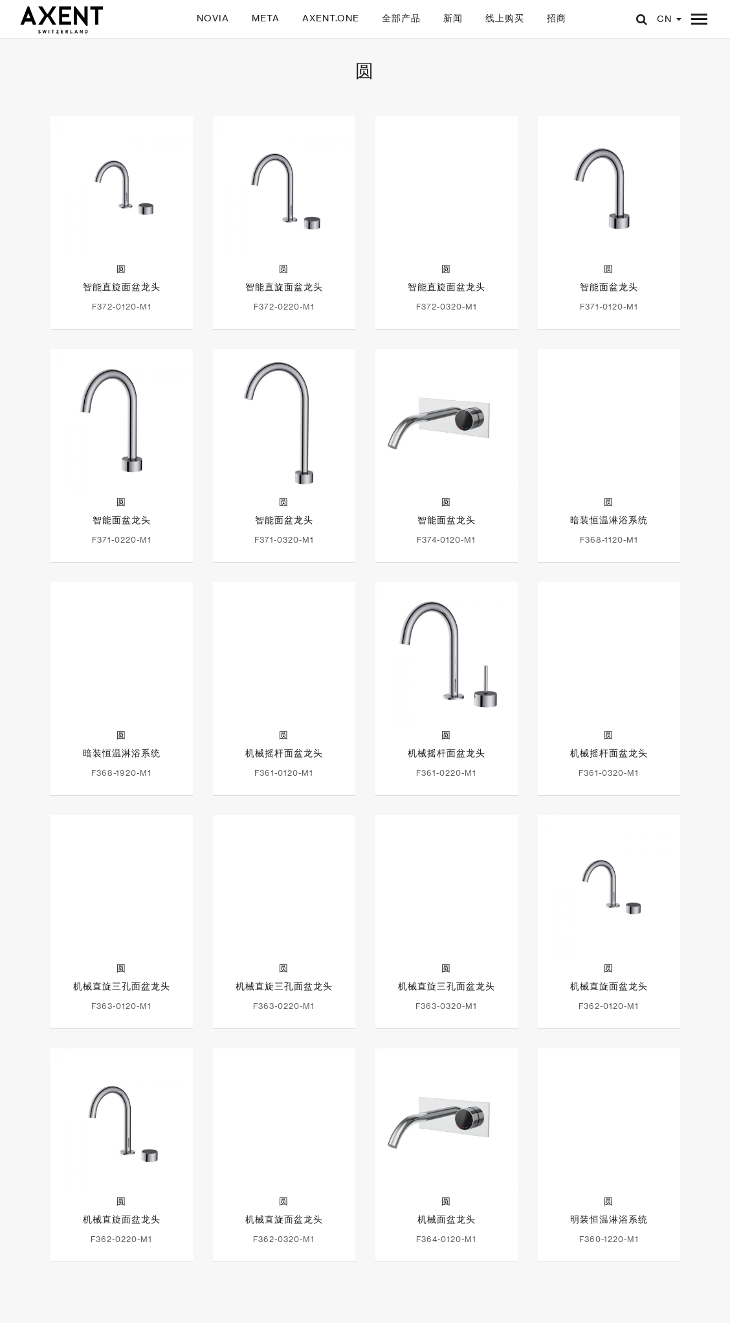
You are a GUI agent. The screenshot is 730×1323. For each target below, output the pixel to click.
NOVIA (213, 17)
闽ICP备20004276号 (337, 1304)
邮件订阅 (468, 1304)
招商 (556, 17)
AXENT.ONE (330, 17)
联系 (415, 1304)
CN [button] (669, 18)
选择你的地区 (538, 1304)
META (266, 17)
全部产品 (401, 17)
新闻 (453, 17)
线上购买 (504, 17)
